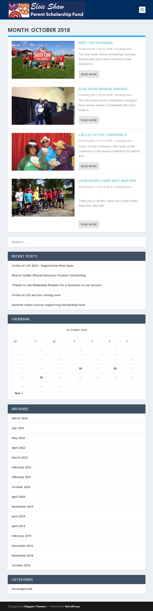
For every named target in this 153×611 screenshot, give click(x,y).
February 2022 (21, 467)
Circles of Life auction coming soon (36, 295)
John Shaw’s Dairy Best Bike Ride (107, 181)
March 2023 (20, 418)
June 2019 (18, 516)
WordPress (72, 606)
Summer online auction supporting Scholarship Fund (48, 305)
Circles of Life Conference (102, 135)
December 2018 (22, 546)
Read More (89, 74)
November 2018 (22, 555)
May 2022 (18, 438)
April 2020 (18, 497)
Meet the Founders (95, 43)
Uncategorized (123, 49)
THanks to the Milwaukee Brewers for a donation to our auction (57, 285)
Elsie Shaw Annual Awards (102, 89)
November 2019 (22, 506)
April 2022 (18, 448)
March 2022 (20, 457)
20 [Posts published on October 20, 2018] (115, 368)
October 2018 (21, 565)
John (92, 49)
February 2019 (21, 536)
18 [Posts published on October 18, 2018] (80, 368)
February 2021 (21, 477)
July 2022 (18, 428)
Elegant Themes (35, 606)
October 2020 (21, 487)
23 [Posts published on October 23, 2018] (41, 377)
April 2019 (18, 526)
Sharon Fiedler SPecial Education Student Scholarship (49, 275)
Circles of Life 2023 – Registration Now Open (43, 265)
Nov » (19, 393)
